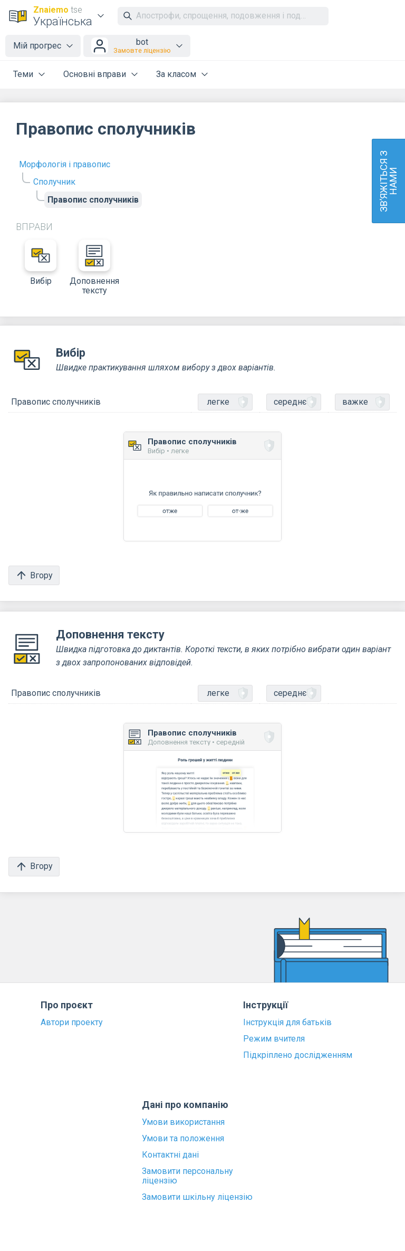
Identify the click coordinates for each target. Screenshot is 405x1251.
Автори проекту (72, 1022)
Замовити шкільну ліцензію (197, 1197)
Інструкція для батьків (287, 1022)
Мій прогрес (37, 46)
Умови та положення (183, 1138)
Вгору (34, 575)
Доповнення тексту (94, 267)
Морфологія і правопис (64, 164)
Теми (23, 74)
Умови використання (183, 1122)
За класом (176, 74)
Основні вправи (94, 74)
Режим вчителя (274, 1039)
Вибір (40, 263)
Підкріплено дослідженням (297, 1055)
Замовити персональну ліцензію (187, 1176)
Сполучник (54, 182)
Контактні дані (170, 1155)
